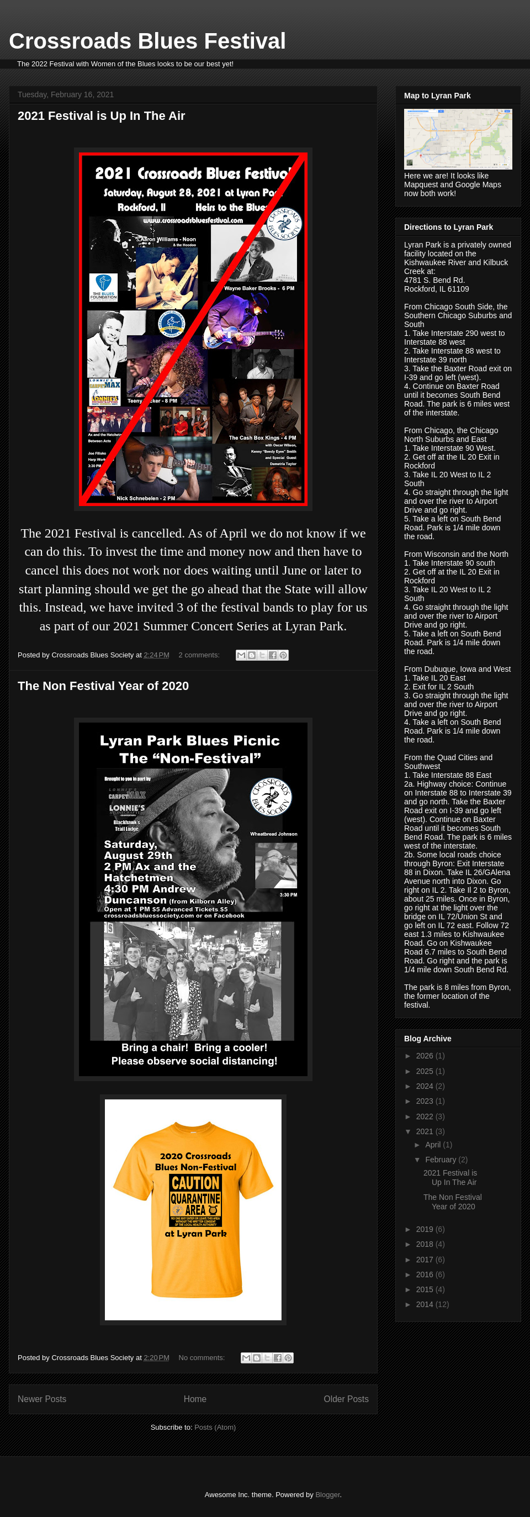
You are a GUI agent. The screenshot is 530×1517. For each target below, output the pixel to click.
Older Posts (346, 1399)
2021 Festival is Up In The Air (102, 116)
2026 (426, 1055)
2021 (426, 1131)
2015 (426, 1289)
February (441, 1159)
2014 (426, 1304)
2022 (426, 1116)
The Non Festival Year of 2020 (103, 686)
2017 (426, 1259)
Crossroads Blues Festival (147, 41)
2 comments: (200, 655)
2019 (426, 1229)
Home (195, 1399)
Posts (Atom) (215, 1427)
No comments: (203, 1357)
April (434, 1144)
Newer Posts (42, 1399)
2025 (426, 1071)
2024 (426, 1086)
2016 (426, 1274)
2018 (426, 1244)
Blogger (327, 1494)
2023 (426, 1101)
